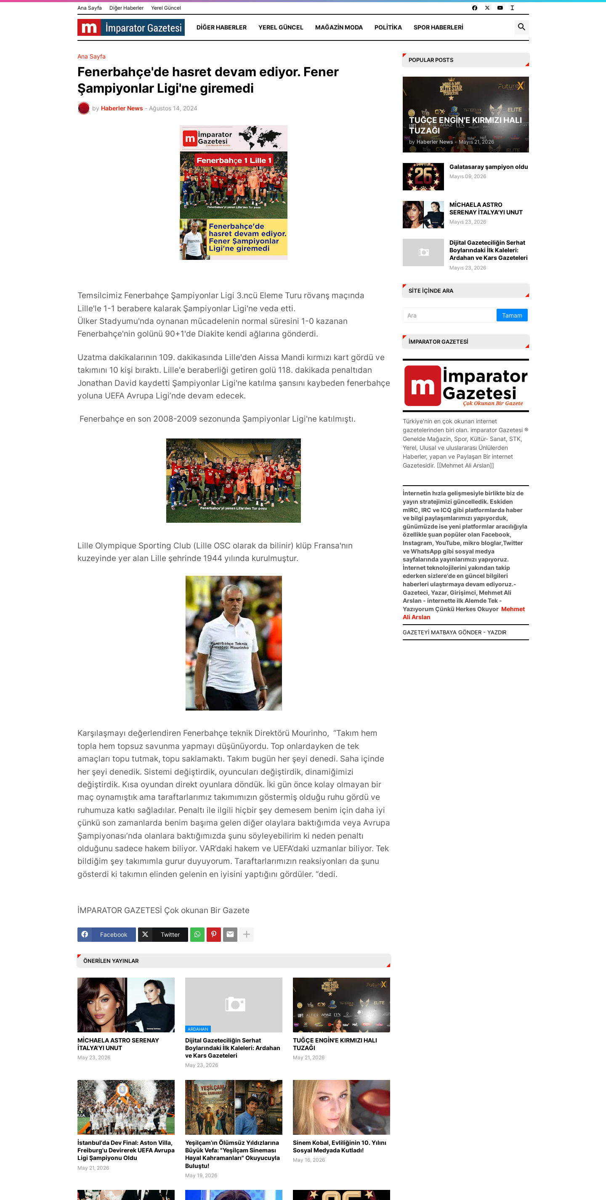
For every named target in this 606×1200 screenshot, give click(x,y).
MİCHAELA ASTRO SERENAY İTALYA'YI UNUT (118, 1044)
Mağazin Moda (339, 27)
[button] (522, 27)
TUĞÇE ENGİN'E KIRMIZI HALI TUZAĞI (335, 1044)
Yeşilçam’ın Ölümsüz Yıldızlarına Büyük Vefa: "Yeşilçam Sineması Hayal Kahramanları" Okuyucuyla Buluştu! (232, 1154)
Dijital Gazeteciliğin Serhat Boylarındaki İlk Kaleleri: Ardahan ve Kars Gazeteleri (232, 1048)
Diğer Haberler (126, 8)
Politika (388, 27)
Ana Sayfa (89, 8)
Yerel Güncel (166, 8)
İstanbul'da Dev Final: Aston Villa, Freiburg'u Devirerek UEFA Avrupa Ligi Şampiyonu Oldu (126, 1150)
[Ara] (450, 315)
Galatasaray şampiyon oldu (488, 166)
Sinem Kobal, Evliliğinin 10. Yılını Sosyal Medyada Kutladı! (339, 1146)
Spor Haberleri (438, 27)
